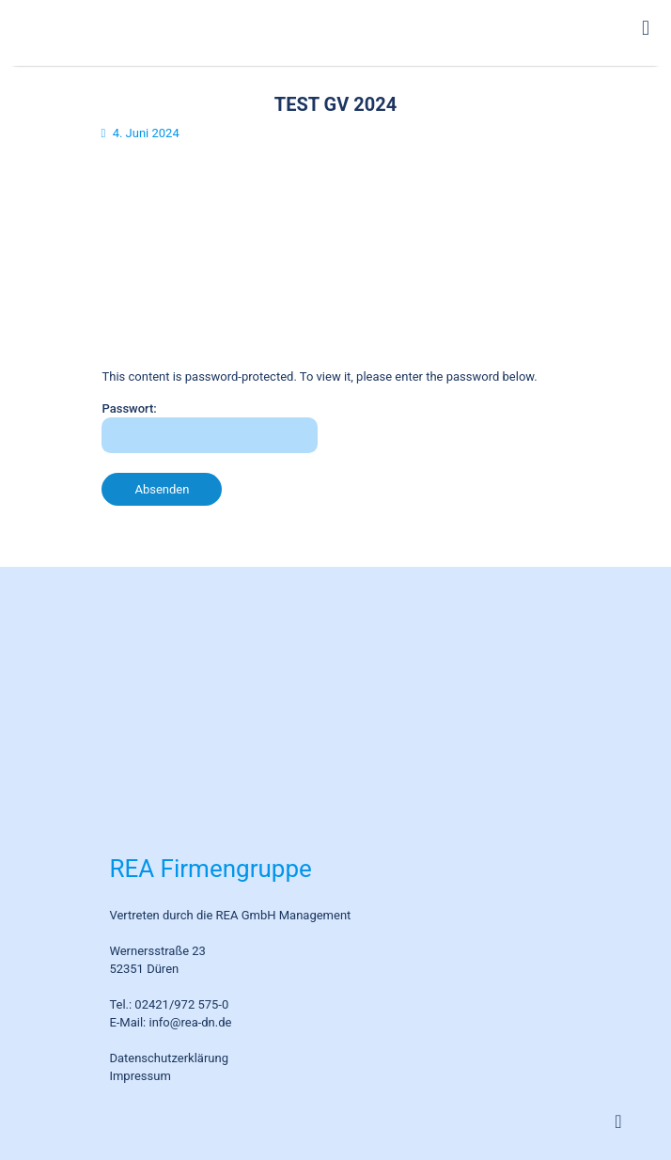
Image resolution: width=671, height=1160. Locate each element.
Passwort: (209, 427)
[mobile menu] (646, 28)
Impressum (139, 1076)
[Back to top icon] (618, 1121)
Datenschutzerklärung (168, 1058)
